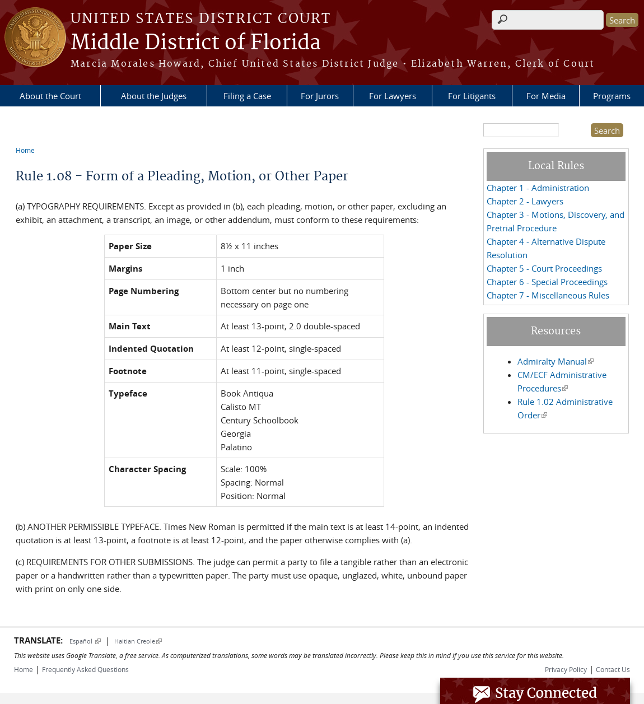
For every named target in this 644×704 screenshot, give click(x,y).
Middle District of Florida (196, 43)
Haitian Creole (138, 641)
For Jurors (320, 95)
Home (25, 150)
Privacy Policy (566, 669)
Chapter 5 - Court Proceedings (544, 268)
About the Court (50, 95)
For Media (546, 95)
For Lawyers (392, 95)
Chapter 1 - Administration (538, 187)
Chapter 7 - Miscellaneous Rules (548, 295)
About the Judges (153, 95)
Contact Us (613, 669)
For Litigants (472, 95)
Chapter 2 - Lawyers (525, 201)
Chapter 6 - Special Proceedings (547, 281)
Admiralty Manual (555, 361)
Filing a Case (247, 95)
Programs (612, 95)
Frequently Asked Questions (85, 669)
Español (85, 641)
